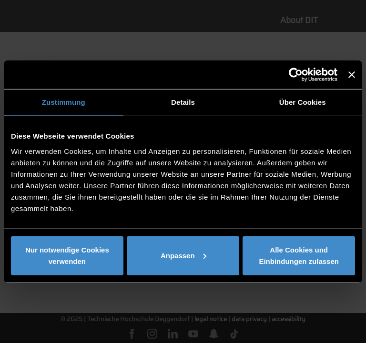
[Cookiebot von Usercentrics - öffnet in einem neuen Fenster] (295, 75)
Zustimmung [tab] (63, 102)
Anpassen (183, 255)
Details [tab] (183, 102)
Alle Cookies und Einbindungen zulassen (299, 255)
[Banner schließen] (351, 74)
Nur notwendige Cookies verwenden (67, 255)
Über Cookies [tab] (302, 102)
